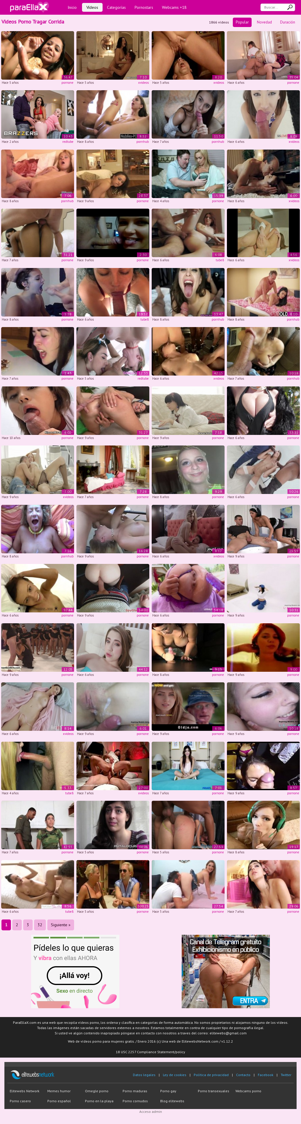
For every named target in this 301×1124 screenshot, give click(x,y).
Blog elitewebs (172, 1101)
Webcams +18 (174, 7)
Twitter (286, 1075)
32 (40, 924)
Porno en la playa (99, 1101)
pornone (67, 83)
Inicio (72, 7)
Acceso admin (150, 1111)
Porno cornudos (135, 1101)
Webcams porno (248, 1091)
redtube (67, 142)
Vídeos (92, 7)
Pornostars (144, 7)
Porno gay (168, 1091)
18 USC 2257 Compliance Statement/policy (150, 1052)
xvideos (143, 83)
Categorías (116, 7)
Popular (242, 22)
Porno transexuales (213, 1091)
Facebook (265, 1075)
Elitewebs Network (24, 1091)
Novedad (264, 22)
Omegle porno (96, 1091)
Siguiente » (61, 924)
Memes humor (59, 1091)
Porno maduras (135, 1091)
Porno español (59, 1101)
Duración (287, 22)
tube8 (220, 260)
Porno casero (20, 1101)
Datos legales (144, 1075)
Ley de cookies (174, 1075)
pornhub (142, 142)
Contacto (243, 1075)
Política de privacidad (211, 1075)
